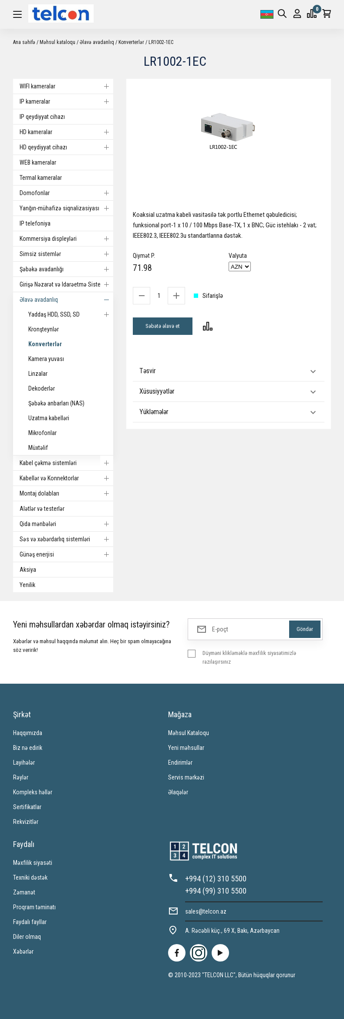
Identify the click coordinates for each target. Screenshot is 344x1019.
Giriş (297, 13)
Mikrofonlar (42, 432)
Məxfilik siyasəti (32, 862)
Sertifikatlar (27, 806)
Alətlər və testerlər (42, 508)
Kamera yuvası (46, 358)
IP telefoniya (35, 223)
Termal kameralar (41, 177)
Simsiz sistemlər (66, 253)
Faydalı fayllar (30, 921)
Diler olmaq (27, 936)
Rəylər (20, 777)
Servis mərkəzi (186, 777)
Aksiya (28, 569)
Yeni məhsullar (186, 747)
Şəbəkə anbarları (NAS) (56, 403)
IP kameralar (66, 101)
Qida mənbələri (66, 523)
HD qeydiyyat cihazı (66, 147)
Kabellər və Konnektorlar (66, 478)
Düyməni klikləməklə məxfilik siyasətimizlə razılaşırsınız (249, 657)
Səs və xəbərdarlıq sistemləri (66, 539)
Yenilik (27, 584)
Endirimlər (180, 762)
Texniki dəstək (30, 877)
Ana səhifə (24, 42)
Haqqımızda (27, 732)
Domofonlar (66, 193)
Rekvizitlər (25, 821)
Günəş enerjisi (66, 554)
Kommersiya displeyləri (66, 238)
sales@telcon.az (205, 911)
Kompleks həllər (32, 792)
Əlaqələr (178, 792)
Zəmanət (24, 892)
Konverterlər (131, 42)
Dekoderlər (41, 388)
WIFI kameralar (66, 86)
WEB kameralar (38, 162)
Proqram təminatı (34, 907)
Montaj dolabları (66, 493)
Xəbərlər (23, 951)
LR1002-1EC (160, 42)
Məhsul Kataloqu (188, 732)
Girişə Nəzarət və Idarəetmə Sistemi (66, 284)
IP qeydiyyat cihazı (42, 116)
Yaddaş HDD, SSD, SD (70, 314)
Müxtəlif (38, 447)
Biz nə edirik (27, 747)
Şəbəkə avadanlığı (66, 269)
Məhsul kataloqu (57, 42)
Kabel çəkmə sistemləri (66, 463)
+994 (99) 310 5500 (215, 890)
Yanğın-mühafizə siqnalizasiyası (66, 208)
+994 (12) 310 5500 (215, 878)
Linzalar (37, 373)
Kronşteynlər (43, 329)
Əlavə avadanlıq (97, 42)
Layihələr (24, 762)
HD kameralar (66, 132)
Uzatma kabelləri (48, 418)
